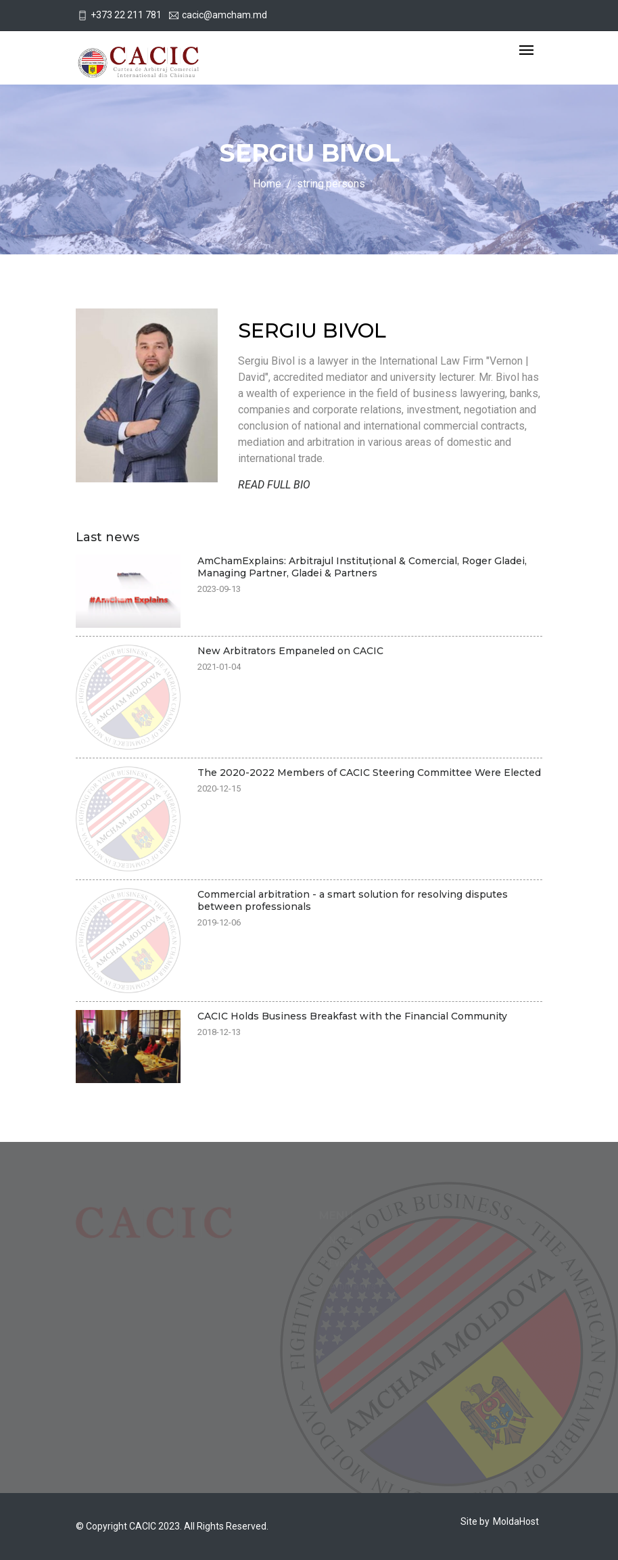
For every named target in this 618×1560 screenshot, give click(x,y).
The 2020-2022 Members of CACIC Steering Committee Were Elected (369, 772)
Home (267, 183)
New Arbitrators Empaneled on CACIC (290, 651)
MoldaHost (516, 1521)
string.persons (331, 183)
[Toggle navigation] (526, 51)
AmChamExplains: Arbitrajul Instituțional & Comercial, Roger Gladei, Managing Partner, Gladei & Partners (362, 567)
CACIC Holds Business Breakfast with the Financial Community (352, 1016)
